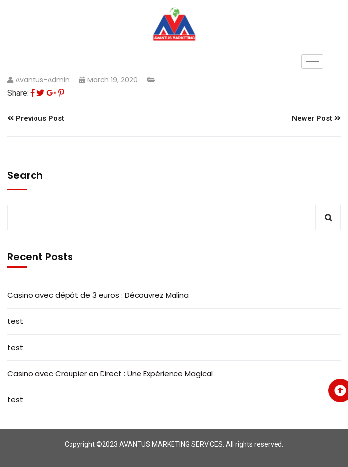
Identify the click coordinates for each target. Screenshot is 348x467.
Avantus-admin (42, 80)
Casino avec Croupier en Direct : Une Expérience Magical (110, 373)
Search (25, 175)
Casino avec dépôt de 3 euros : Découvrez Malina (98, 295)
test (15, 321)
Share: (18, 93)
